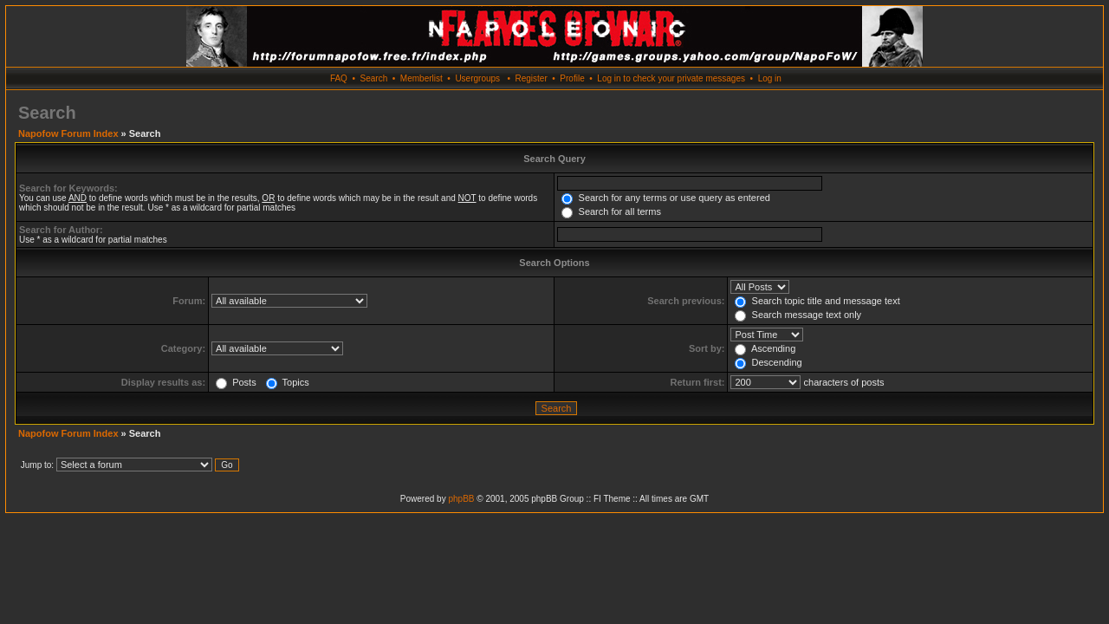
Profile (572, 78)
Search (374, 78)
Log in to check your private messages (671, 78)
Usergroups (477, 78)
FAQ (338, 78)
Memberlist (421, 78)
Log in (769, 78)
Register (531, 78)
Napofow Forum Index (68, 133)
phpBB (461, 499)
